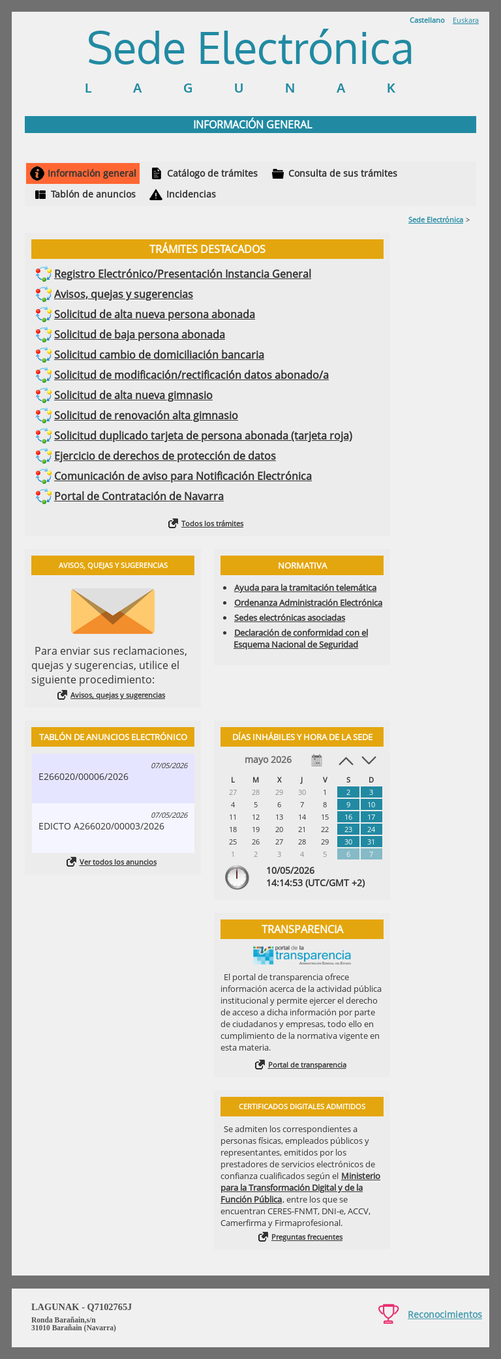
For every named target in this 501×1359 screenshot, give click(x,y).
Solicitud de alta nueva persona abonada (154, 314)
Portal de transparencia (307, 1064)
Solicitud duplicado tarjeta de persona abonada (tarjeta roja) (203, 435)
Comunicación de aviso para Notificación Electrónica (183, 476)
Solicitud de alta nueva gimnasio (133, 395)
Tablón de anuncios (93, 194)
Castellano (427, 20)
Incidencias (191, 194)
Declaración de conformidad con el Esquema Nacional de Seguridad (301, 638)
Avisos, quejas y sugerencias (123, 294)
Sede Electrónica (435, 219)
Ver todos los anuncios (118, 862)
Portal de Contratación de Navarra (139, 496)
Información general (92, 173)
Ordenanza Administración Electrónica (308, 602)
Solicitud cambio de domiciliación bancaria (159, 355)
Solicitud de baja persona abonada (139, 334)
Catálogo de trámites (212, 173)
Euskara (466, 20)
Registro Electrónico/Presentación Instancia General (182, 274)
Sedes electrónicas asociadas (289, 617)
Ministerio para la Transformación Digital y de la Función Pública (300, 1187)
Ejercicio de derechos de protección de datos (165, 456)
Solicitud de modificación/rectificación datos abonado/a (191, 375)
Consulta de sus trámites (342, 173)
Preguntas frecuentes (306, 1237)
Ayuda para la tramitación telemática (305, 587)
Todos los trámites (212, 523)
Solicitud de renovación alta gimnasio (146, 415)
